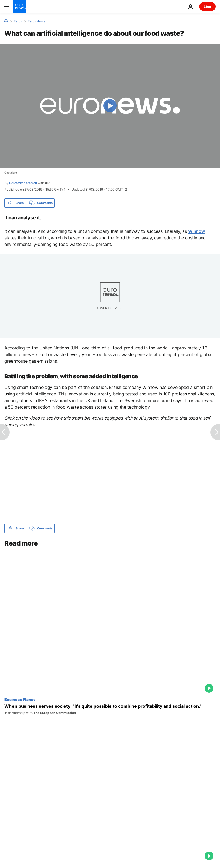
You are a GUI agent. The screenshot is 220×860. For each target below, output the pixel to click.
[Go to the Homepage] (19, 6)
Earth (18, 21)
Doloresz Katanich (23, 183)
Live (207, 6)
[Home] (6, 21)
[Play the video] (110, 106)
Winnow (196, 231)
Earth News (36, 21)
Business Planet (19, 699)
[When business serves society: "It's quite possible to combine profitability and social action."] (110, 709)
